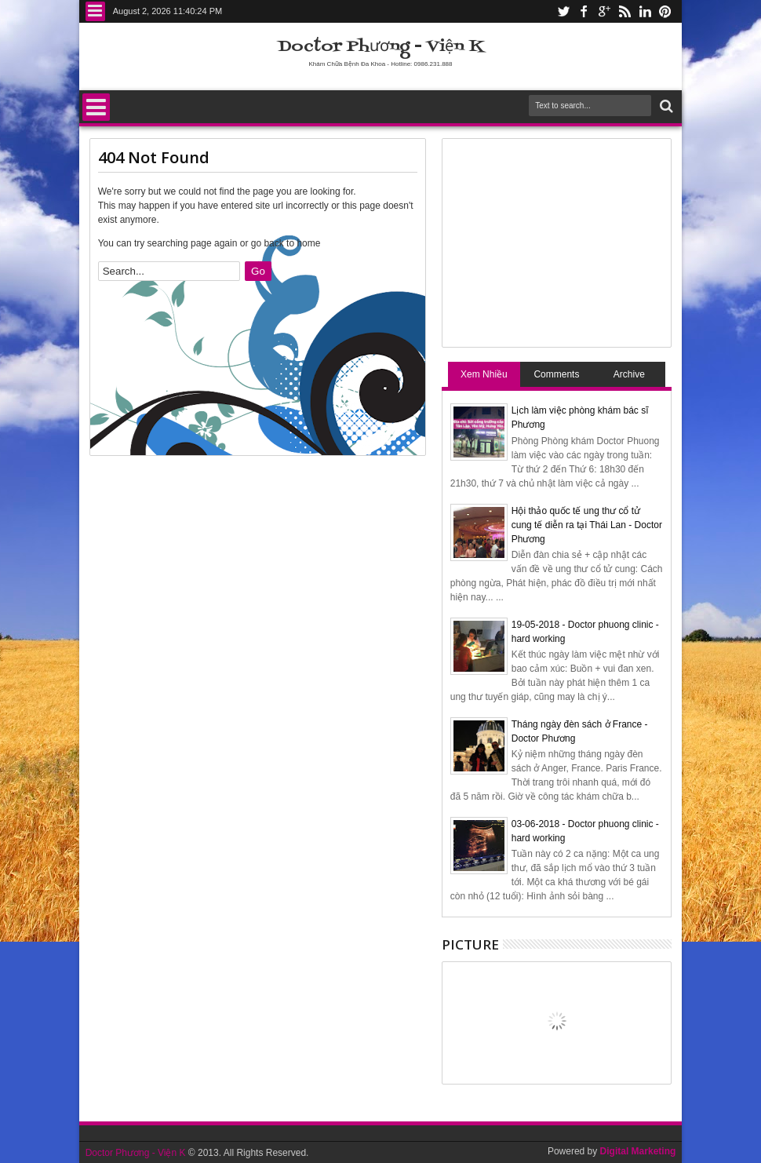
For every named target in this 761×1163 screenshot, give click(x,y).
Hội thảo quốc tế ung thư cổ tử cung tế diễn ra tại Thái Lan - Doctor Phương (587, 525)
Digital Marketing (638, 1151)
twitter (563, 11)
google (604, 11)
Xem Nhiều (484, 374)
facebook (583, 11)
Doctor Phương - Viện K (381, 47)
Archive (629, 374)
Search (665, 106)
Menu (95, 11)
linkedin (645, 11)
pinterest (665, 11)
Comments (556, 374)
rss (624, 11)
